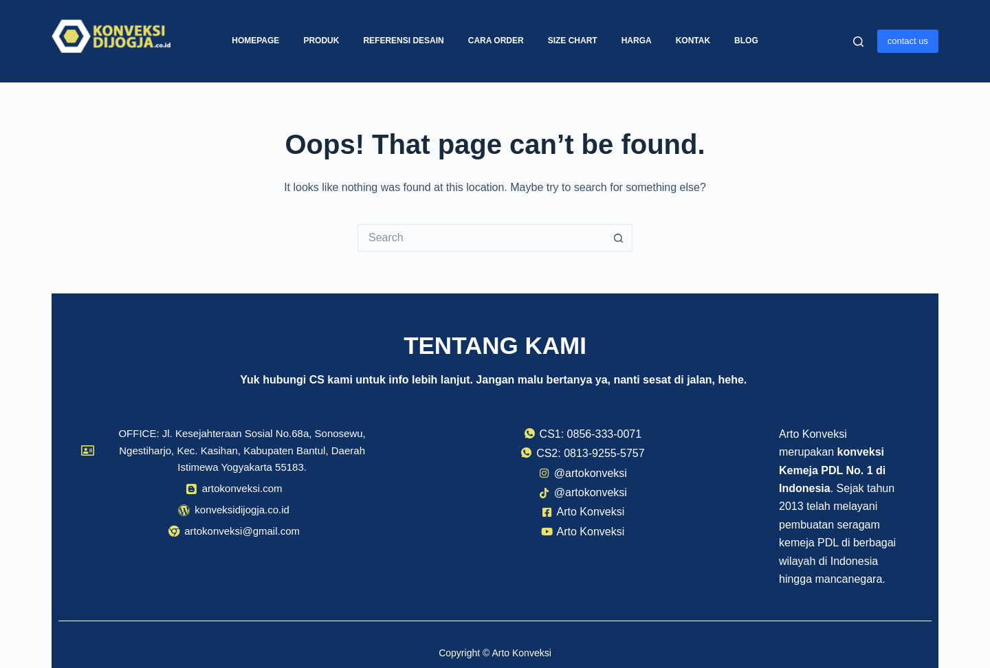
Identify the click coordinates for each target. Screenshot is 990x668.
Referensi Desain (403, 40)
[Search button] (618, 238)
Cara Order (496, 40)
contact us (908, 41)
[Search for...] (481, 238)
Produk (321, 40)
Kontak (693, 40)
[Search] (858, 41)
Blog (746, 40)
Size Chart (572, 40)
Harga (637, 40)
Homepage (255, 40)
